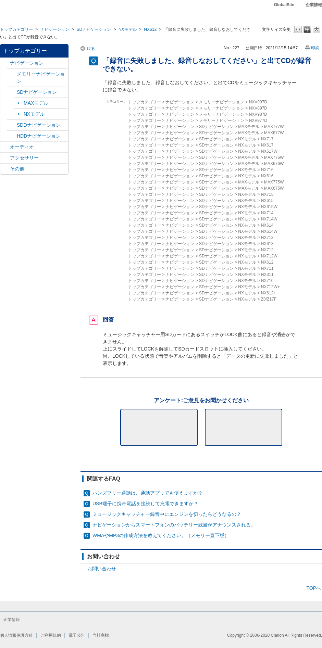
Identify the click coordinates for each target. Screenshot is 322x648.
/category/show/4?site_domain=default (5, 147)
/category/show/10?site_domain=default (5, 158)
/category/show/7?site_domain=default (12, 74)
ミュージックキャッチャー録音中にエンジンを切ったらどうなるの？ (166, 514)
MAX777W (274, 126)
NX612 (150, 29)
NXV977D (258, 120)
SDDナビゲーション (39, 125)
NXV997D (258, 102)
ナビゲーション (54, 29)
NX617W (269, 151)
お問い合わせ (101, 568)
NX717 (267, 139)
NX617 (267, 145)
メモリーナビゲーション (41, 77)
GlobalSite (284, 4)
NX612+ (268, 293)
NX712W (269, 256)
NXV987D (258, 114)
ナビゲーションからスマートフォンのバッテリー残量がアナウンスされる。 (174, 525)
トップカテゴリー (16, 29)
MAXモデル (36, 103)
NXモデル (128, 29)
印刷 (315, 48)
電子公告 (77, 635)
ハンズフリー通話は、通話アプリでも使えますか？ (147, 493)
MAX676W (274, 163)
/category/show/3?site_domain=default (12, 92)
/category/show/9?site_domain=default (12, 125)
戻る (91, 48)
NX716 (267, 169)
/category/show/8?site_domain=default (12, 136)
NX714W (269, 219)
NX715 (267, 194)
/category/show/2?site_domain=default (5, 63)
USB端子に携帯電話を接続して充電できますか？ (145, 503)
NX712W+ (270, 286)
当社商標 (100, 635)
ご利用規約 (50, 635)
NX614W (269, 231)
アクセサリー (24, 158)
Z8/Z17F (268, 299)
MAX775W (274, 182)
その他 (17, 168)
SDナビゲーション (93, 29)
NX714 (267, 213)
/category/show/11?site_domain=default (5, 169)
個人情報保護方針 (16, 635)
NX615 (267, 200)
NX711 (267, 268)
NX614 (267, 225)
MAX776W (274, 157)
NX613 (267, 243)
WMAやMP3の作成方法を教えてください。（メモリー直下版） (160, 535)
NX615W (269, 206)
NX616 (267, 176)
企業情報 (314, 4)
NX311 (267, 274)
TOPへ (313, 588)
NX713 (267, 237)
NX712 (267, 249)
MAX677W (274, 132)
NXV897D (258, 108)
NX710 (267, 280)
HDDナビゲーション (39, 136)
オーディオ (22, 147)
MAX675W (274, 188)
